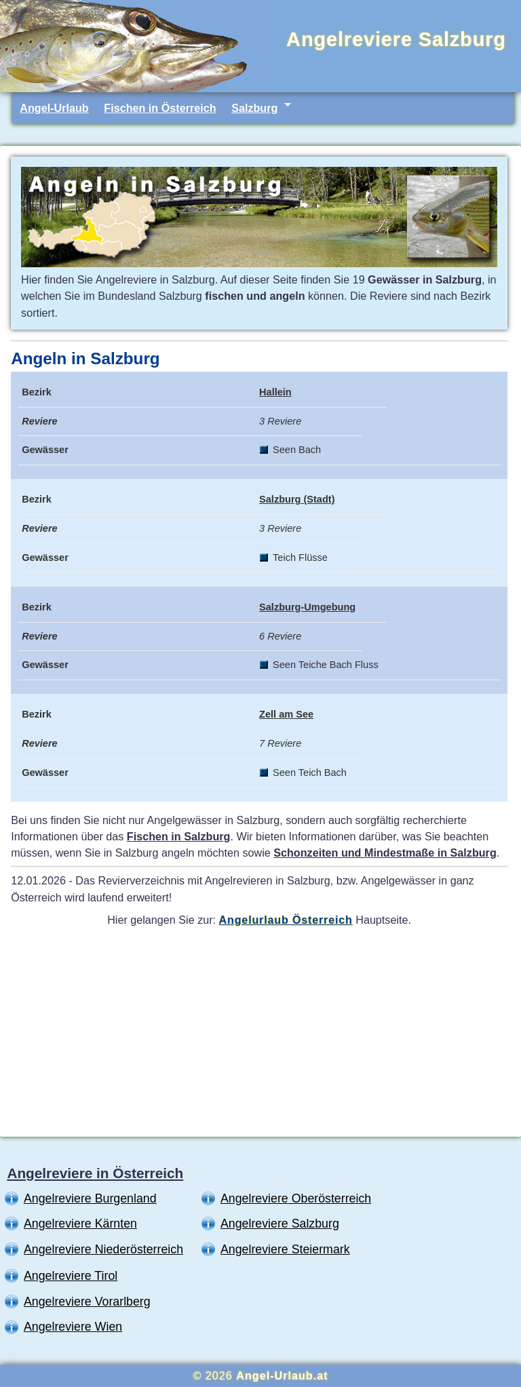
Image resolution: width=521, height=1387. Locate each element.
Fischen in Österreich (160, 108)
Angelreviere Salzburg (279, 1223)
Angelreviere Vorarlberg (87, 1301)
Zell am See (286, 714)
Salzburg (254, 108)
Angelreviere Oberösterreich (295, 1198)
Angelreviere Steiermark (285, 1249)
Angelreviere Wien (73, 1326)
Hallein (275, 392)
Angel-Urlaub (54, 108)
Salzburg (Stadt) (296, 499)
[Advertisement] (259, 1031)
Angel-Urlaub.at (282, 1375)
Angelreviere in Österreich (95, 1173)
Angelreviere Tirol (70, 1276)
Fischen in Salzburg (179, 836)
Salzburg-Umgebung (307, 607)
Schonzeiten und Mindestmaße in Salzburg (385, 852)
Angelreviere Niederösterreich (103, 1249)
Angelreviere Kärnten (80, 1223)
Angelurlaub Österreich (286, 920)
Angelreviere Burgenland (90, 1198)
